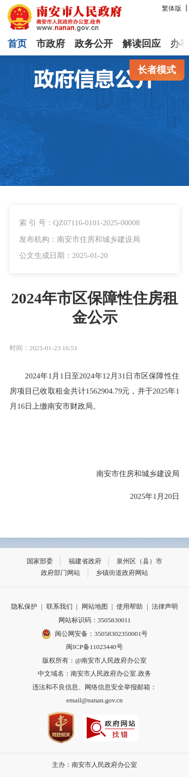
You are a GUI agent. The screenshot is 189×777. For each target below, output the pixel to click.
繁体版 (171, 8)
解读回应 (141, 43)
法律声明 (165, 606)
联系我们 (59, 606)
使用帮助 (129, 606)
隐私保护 (24, 606)
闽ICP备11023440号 (94, 647)
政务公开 (94, 43)
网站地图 (95, 606)
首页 (17, 43)
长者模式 (157, 69)
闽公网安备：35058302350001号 (94, 634)
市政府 (50, 43)
